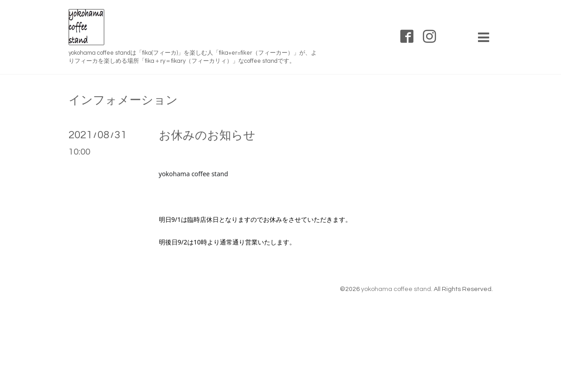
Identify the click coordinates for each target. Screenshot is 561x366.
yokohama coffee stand (396, 289)
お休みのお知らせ (207, 135)
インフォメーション (123, 100)
